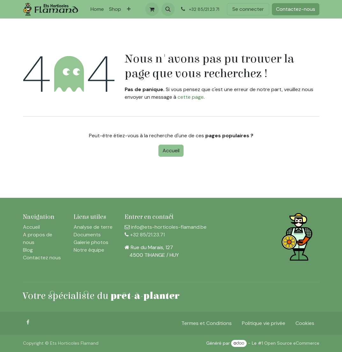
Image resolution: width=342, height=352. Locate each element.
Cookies (304, 323)
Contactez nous (42, 257)
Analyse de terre (93, 227)
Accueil (171, 150)
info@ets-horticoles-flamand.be (169, 227)
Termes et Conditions (206, 323)
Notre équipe (89, 250)
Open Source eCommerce (291, 343)
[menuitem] (97, 9)
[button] (168, 9)
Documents (87, 234)
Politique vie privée (263, 323)
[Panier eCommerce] (152, 9)
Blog (28, 250)
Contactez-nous (295, 9)
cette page (191, 97)
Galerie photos (91, 242)
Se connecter (248, 9)
